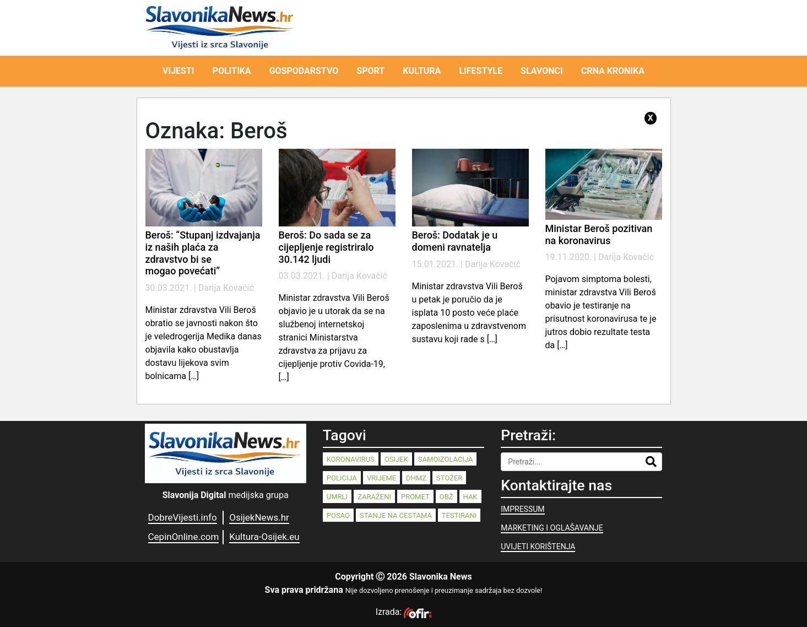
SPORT (370, 71)
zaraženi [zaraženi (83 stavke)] (374, 497)
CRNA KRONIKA (612, 71)
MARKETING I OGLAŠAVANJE (552, 527)
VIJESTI (178, 71)
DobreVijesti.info (182, 517)
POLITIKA (232, 71)
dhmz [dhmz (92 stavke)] (416, 478)
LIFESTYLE (480, 71)
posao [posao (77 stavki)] (338, 515)
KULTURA (422, 71)
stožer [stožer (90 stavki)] (449, 478)
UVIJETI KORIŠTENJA (538, 546)
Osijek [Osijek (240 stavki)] (396, 459)
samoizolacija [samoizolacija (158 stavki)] (445, 459)
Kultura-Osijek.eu (264, 536)
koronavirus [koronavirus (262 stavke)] (351, 459)
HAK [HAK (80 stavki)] (470, 497)
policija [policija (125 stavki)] (342, 478)
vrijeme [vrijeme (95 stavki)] (381, 478)
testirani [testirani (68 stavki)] (459, 515)
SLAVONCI (542, 71)
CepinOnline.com (183, 536)
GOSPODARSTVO (304, 71)
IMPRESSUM (522, 509)
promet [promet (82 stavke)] (415, 497)
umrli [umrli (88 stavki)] (337, 497)
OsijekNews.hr (259, 517)
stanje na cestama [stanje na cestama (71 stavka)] (396, 515)
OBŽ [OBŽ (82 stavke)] (446, 497)
